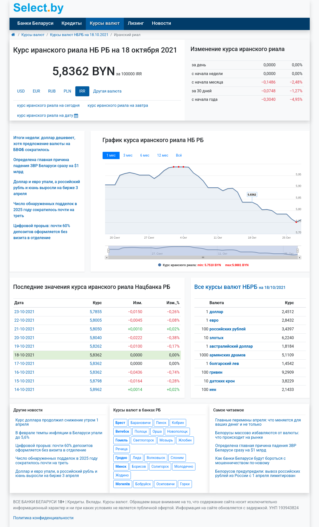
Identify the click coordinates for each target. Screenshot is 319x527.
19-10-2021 (24, 346)
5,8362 (96, 363)
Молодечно (183, 466)
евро (213, 320)
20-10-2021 (24, 337)
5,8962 (96, 389)
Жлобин (185, 440)
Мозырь (166, 440)
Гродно (121, 458)
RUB (52, 91)
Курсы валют (105, 23)
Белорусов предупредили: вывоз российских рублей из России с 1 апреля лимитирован (257, 473)
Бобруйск (143, 484)
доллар (216, 311)
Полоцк (141, 431)
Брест (120, 423)
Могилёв (123, 484)
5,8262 (96, 346)
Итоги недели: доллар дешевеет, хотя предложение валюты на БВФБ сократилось (44, 143)
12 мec (162, 155)
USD (21, 91)
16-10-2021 (24, 372)
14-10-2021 (24, 389)
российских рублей (227, 329)
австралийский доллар (231, 346)
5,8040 (96, 337)
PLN (67, 91)
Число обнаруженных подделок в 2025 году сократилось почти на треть (45, 209)
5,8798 (96, 381)
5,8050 (96, 329)
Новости (161, 23)
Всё (179, 155)
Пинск (161, 423)
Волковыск (156, 458)
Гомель (122, 440)
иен (212, 389)
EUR (36, 91)
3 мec (127, 155)
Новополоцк (177, 431)
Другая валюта (107, 91)
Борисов (139, 466)
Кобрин (178, 423)
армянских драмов (227, 355)
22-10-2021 (24, 320)
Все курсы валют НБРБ (240, 287)
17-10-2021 (24, 363)
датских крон (222, 381)
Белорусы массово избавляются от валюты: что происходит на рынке (257, 435)
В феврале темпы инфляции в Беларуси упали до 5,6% (59, 435)
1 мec (111, 155)
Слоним (177, 458)
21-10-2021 (24, 329)
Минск (121, 466)
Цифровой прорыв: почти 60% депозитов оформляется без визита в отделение (42, 231)
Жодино (122, 475)
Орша (157, 431)
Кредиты (72, 23)
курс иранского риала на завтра (118, 105)
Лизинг (136, 23)
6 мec (144, 155)
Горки (185, 484)
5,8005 (96, 320)
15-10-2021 (24, 381)
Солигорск (160, 466)
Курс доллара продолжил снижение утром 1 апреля (57, 422)
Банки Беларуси (36, 23)
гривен (215, 372)
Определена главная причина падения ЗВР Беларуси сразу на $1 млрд (46, 165)
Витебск (122, 431)
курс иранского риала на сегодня (48, 105)
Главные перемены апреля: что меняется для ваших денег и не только (258, 422)
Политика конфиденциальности (43, 517)
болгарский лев (224, 363)
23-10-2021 (24, 311)
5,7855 (96, 311)
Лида (137, 458)
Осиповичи (165, 484)
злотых (216, 337)
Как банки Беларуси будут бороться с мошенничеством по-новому (250, 460)
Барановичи (141, 423)
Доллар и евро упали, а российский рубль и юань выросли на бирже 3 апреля (47, 187)
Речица (122, 449)
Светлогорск (143, 440)
